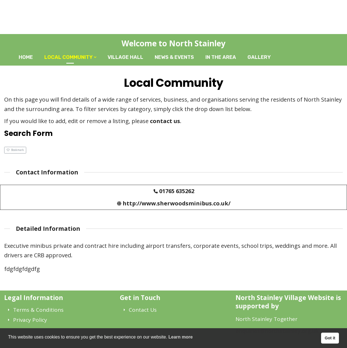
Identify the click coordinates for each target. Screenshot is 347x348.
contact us (165, 121)
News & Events (174, 57)
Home (26, 57)
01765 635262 (176, 191)
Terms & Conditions (38, 309)
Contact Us (143, 309)
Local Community (68, 57)
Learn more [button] (180, 337)
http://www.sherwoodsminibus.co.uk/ (176, 203)
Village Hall (125, 57)
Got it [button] (330, 338)
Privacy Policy (30, 319)
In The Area (220, 57)
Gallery (259, 57)
